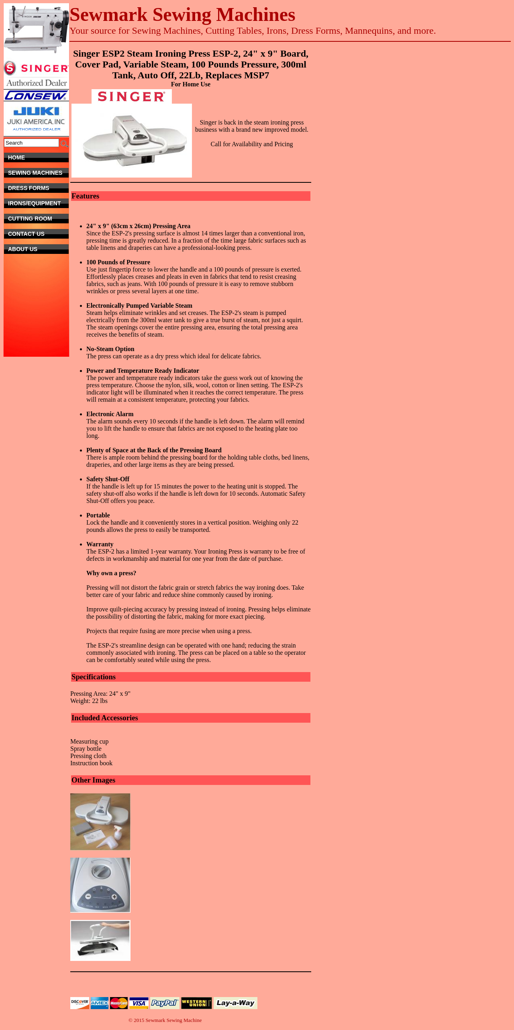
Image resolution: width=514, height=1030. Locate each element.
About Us (38, 249)
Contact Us (35, 234)
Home (38, 157)
